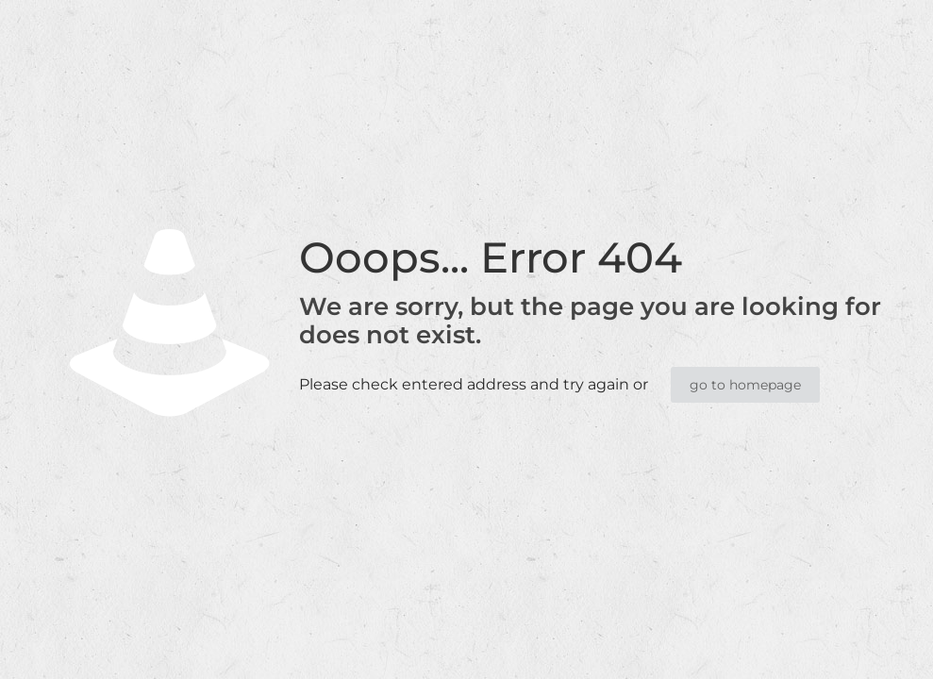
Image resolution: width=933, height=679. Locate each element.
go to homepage (745, 384)
